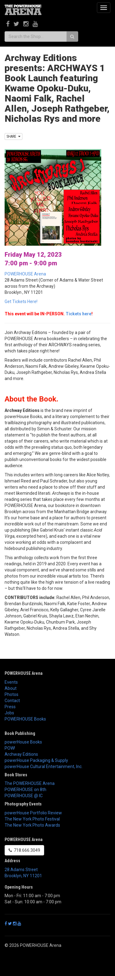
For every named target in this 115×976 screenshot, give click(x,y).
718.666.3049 (24, 850)
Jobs (9, 712)
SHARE (13, 136)
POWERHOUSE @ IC (24, 795)
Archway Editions (21, 754)
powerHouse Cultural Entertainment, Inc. (43, 766)
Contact (12, 700)
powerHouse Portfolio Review (33, 812)
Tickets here (78, 313)
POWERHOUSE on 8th (25, 789)
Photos (11, 694)
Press (10, 706)
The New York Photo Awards (32, 825)
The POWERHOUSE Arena (30, 783)
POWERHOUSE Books (25, 719)
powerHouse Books (23, 742)
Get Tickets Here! (21, 301)
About (11, 688)
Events (11, 682)
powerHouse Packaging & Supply (36, 760)
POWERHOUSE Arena (25, 273)
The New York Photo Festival (32, 819)
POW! (10, 748)
